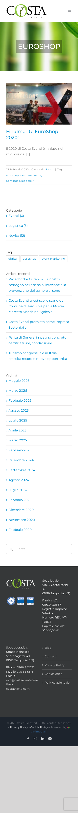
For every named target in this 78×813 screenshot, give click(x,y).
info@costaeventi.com (22, 680)
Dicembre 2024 (21, 460)
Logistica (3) (18, 226)
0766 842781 (25, 667)
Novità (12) (17, 236)
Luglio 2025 (18, 420)
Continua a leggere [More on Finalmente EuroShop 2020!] (19, 180)
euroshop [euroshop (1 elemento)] (29, 258)
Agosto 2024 (19, 480)
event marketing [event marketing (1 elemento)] (53, 258)
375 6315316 (25, 671)
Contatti (50, 656)
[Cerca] (11, 549)
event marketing (31, 175)
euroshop (12, 175)
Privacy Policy (55, 665)
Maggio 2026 (19, 381)
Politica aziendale (57, 682)
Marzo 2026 (18, 391)
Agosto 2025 (19, 410)
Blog (48, 648)
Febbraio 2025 (20, 450)
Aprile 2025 (17, 430)
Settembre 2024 (22, 470)
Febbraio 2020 (20, 530)
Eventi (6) (16, 216)
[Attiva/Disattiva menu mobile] (70, 10)
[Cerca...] (39, 549)
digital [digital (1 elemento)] (12, 258)
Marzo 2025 (18, 440)
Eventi (50, 169)
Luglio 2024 (18, 490)
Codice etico (53, 674)
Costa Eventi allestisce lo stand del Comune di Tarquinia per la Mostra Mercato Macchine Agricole (36, 306)
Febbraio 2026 (20, 400)
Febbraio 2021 (20, 500)
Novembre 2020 (22, 520)
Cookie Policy (39, 727)
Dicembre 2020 (21, 510)
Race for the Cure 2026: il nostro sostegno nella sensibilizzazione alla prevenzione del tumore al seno (37, 285)
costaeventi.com (18, 688)
